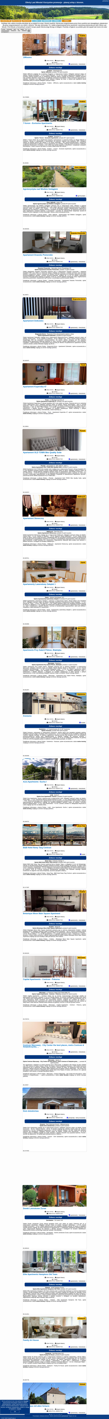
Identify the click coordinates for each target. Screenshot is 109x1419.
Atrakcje (56, 20)
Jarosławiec (81, 1187)
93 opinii (63, 346)
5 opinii (62, 1136)
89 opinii (67, 609)
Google (26, 1401)
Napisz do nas (72, 1416)
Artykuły (66, 20)
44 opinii (63, 543)
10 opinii (64, 807)
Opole (83, 562)
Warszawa (81, 628)
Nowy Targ (81, 826)
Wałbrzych (81, 496)
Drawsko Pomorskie (78, 233)
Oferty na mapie (17, 20)
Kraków (82, 36)
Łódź (83, 760)
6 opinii (62, 1365)
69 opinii (68, 214)
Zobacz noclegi (55, 78)
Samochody (47, 20)
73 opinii (66, 280)
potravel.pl (105, 1)
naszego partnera (39, 95)
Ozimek (82, 1384)
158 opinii (64, 412)
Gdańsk (82, 1252)
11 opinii (69, 675)
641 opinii (69, 1004)
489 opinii (59, 741)
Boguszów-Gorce (79, 299)
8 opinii (69, 938)
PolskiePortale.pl (12, 1418)
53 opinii (69, 477)
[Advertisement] (54, 1169)
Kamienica (81, 694)
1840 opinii (66, 873)
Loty (36, 20)
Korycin (82, 1089)
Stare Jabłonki (80, 167)
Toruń (83, 365)
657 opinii (66, 148)
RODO (19, 1409)
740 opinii (60, 82)
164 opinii (68, 1299)
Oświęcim (81, 1318)
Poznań (82, 431)
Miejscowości (26, 20)
